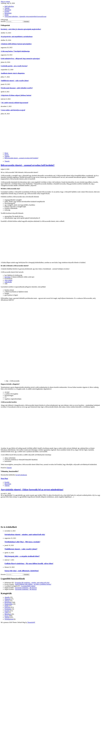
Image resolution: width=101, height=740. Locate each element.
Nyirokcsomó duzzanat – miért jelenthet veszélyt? (17, 88)
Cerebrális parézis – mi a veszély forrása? (14, 66)
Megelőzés (8, 10)
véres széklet (8, 280)
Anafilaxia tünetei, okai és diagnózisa (13, 73)
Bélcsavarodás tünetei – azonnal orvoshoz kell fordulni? (27, 165)
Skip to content (5, 1)
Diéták (7, 15)
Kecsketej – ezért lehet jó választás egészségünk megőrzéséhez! (21, 29)
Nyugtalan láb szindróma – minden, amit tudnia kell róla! (32, 582)
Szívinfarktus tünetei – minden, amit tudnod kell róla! (25, 534)
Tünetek (7, 8)
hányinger (8, 277)
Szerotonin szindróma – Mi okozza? (26, 587)
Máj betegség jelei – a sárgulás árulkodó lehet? (22, 556)
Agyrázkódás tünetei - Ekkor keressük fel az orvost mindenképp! (32, 489)
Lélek (6, 612)
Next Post (4, 479)
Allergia (7, 600)
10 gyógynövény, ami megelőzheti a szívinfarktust (17, 36)
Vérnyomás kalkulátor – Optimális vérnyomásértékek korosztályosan (25, 16)
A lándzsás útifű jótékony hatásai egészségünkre (16, 44)
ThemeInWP (31, 622)
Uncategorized (9, 619)
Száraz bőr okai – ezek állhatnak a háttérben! (22, 571)
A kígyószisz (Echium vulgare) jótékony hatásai (16, 95)
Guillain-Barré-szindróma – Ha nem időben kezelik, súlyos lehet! (29, 564)
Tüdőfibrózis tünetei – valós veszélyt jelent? (15, 80)
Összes (7, 616)
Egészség (7, 607)
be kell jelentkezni (21, 475)
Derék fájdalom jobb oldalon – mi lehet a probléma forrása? (33, 584)
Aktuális (7, 597)
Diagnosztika (8, 604)
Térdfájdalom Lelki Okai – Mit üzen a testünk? (22, 542)
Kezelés (7, 11)
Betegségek (8, 13)
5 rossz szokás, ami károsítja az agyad (13, 110)
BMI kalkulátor (9, 6)
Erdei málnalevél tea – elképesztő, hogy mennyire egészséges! (20, 58)
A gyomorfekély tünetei (28, 586)
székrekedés (8, 282)
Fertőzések (8, 609)
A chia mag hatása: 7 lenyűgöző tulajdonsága (15, 51)
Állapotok (8, 599)
